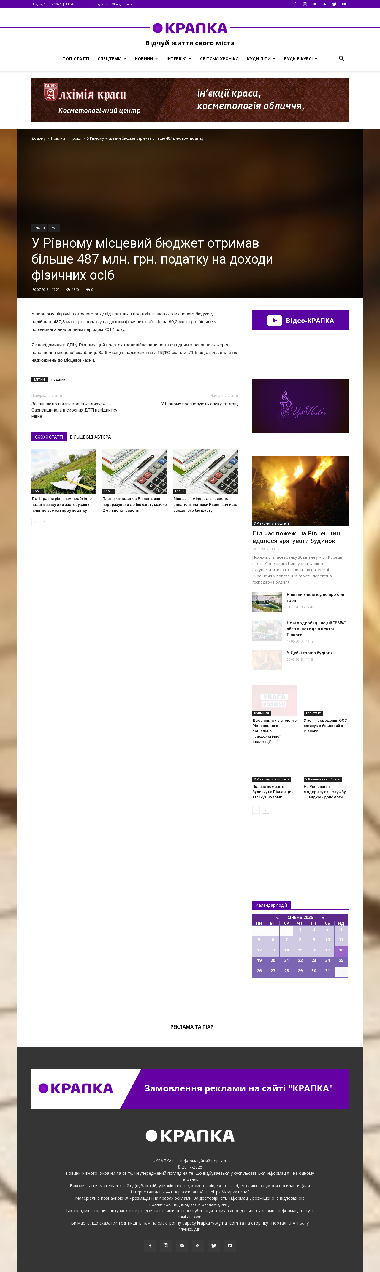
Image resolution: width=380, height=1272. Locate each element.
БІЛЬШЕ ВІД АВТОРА (90, 437)
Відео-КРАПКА (300, 320)
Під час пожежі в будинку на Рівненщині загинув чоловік (273, 791)
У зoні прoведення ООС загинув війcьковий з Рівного (325, 725)
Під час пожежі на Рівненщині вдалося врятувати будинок (297, 537)
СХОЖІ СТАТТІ (49, 437)
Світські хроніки (219, 58)
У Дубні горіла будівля (310, 653)
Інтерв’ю (179, 58)
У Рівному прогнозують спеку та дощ (199, 404)
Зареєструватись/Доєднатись (108, 4)
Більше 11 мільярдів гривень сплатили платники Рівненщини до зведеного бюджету (205, 504)
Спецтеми (112, 58)
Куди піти (261, 58)
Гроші (54, 228)
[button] (341, 59)
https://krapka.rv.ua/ (230, 1192)
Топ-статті (76, 58)
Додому (38, 138)
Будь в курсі (300, 58)
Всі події (300, 997)
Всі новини (272, 847)
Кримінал (261, 713)
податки (58, 379)
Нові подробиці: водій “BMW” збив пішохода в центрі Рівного (316, 629)
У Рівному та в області (271, 523)
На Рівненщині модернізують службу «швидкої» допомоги (325, 791)
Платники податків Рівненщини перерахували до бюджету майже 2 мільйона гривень (134, 504)
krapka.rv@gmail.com (217, 1223)
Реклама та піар (191, 1027)
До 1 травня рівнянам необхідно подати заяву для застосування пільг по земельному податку (61, 504)
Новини (146, 58)
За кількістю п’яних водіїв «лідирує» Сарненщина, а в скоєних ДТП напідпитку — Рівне (76, 410)
